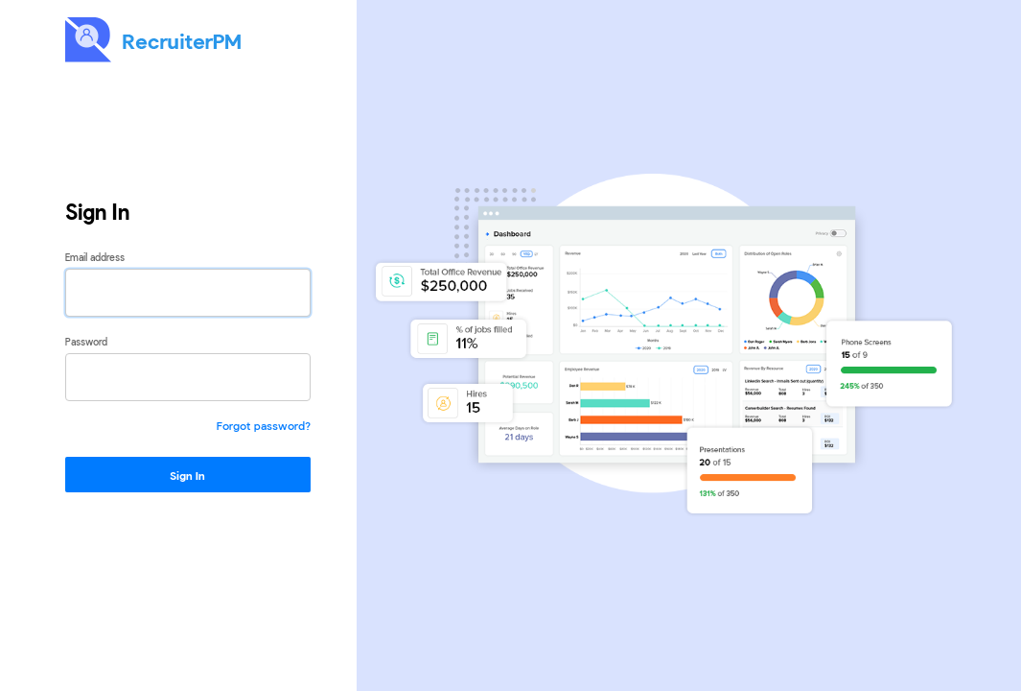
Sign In (187, 475)
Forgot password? (264, 425)
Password (86, 341)
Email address (95, 257)
